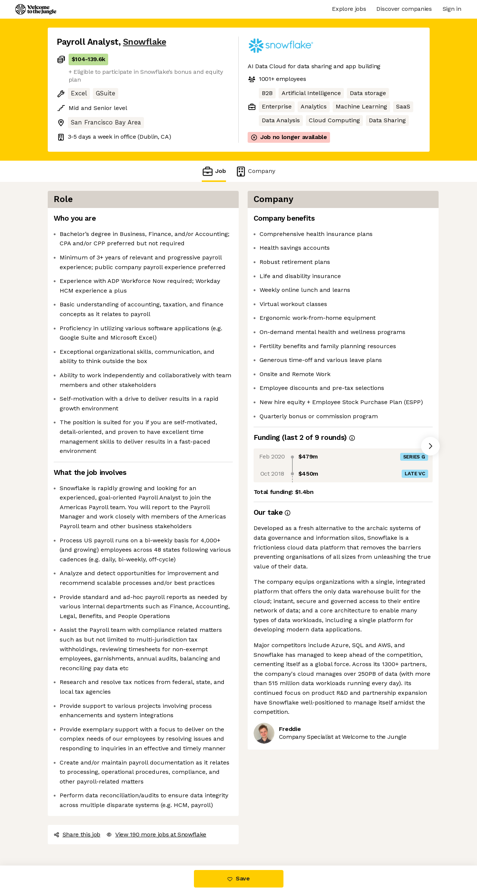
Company (255, 171)
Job (214, 171)
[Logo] (35, 9)
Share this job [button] (77, 834)
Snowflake (144, 42)
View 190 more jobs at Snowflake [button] (156, 834)
